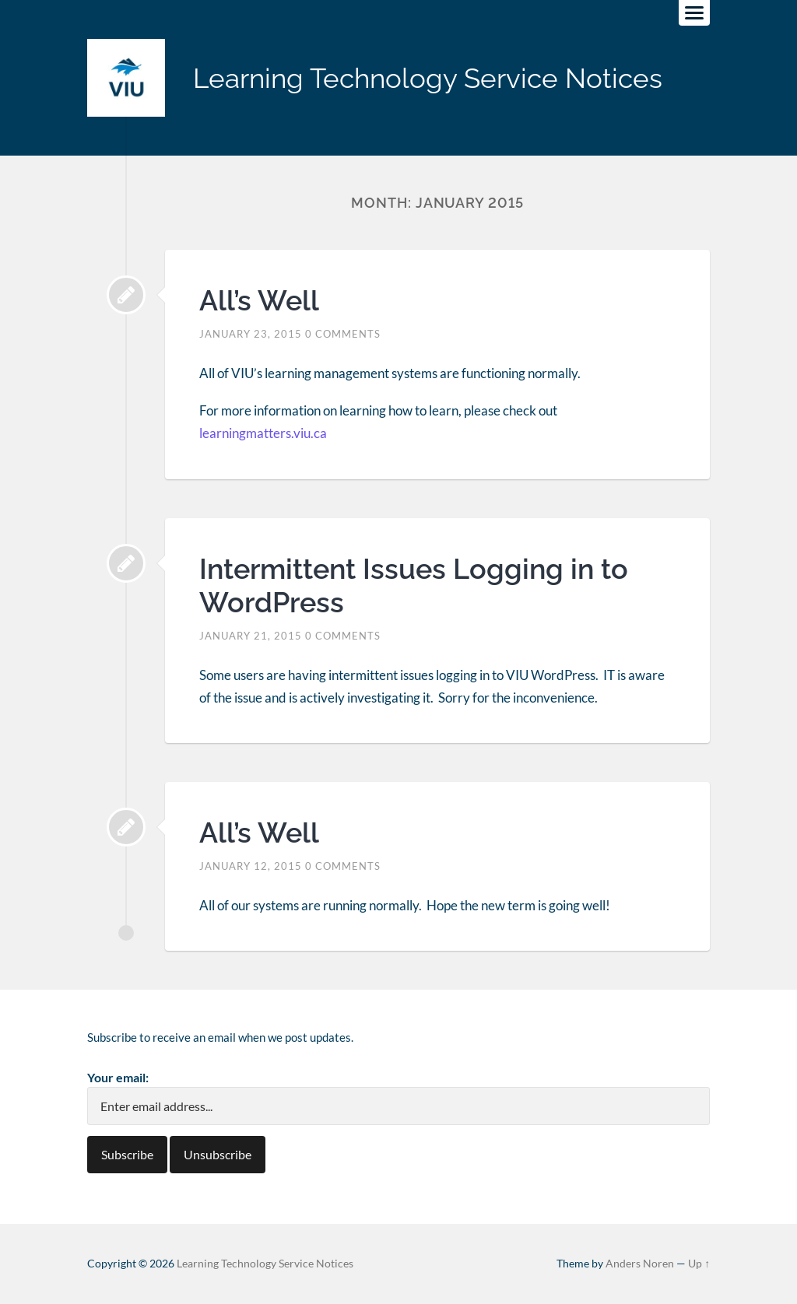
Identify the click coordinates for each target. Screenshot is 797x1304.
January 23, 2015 (250, 334)
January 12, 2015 (250, 866)
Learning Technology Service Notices (427, 78)
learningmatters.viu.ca (263, 433)
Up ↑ (699, 1263)
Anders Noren (640, 1263)
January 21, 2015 (250, 635)
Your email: (118, 1077)
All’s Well (259, 300)
